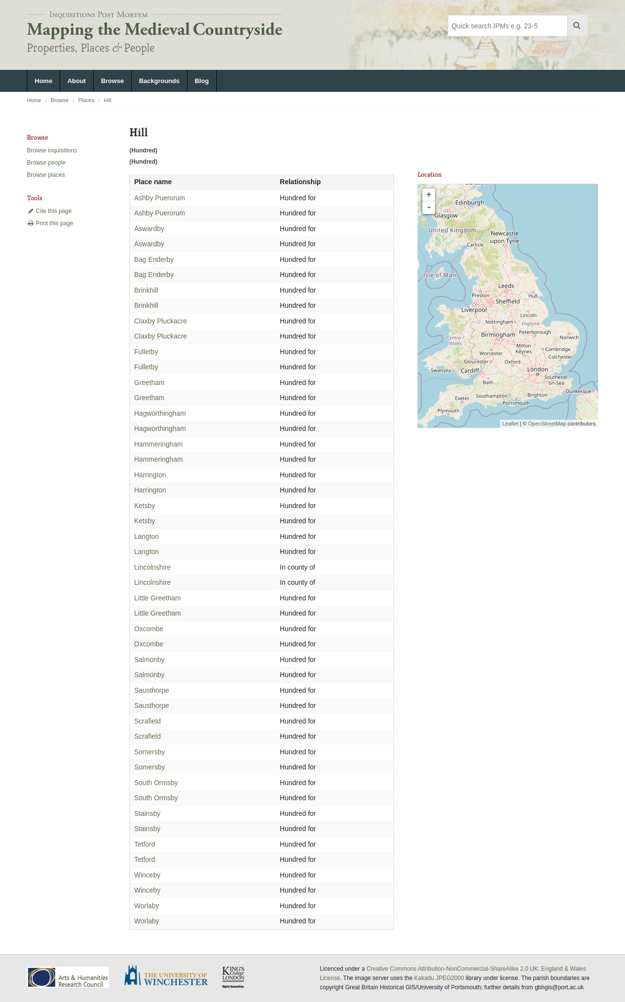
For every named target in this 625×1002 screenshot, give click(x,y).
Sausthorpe (151, 690)
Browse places (46, 174)
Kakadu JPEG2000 (439, 978)
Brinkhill (146, 290)
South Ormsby (156, 783)
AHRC (68, 977)
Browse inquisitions (52, 150)
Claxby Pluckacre (160, 321)
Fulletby (146, 352)
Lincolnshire (152, 567)
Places (86, 100)
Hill (107, 100)
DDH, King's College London (234, 977)
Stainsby (147, 813)
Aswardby (149, 229)
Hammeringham (158, 444)
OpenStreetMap (547, 423)
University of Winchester (170, 976)
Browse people (46, 162)
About (76, 81)
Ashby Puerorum (159, 198)
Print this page (50, 223)
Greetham (149, 382)
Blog (202, 81)
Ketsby (144, 506)
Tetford (144, 844)
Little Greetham (157, 598)
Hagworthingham (160, 413)
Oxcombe (149, 629)
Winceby (147, 875)
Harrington (150, 475)
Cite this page (49, 211)
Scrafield (147, 721)
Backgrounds (159, 81)
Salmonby (149, 659)
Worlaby (146, 906)
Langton (146, 536)
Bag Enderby (154, 259)
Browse (112, 81)
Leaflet (510, 423)
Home (43, 81)
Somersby (149, 752)
